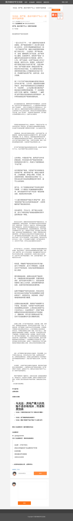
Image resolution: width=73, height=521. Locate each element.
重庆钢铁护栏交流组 (13, 2)
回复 (24, 503)
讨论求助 (18, 21)
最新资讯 (46, 2)
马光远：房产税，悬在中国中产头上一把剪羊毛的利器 (29, 8)
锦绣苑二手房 (16, 469)
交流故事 (32, 2)
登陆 (63, 2)
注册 (66, 2)
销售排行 (39, 2)
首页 (26, 2)
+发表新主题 (56, 10)
